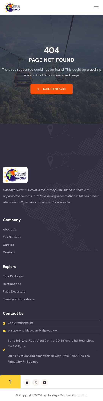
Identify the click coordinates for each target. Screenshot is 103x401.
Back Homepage (51, 89)
